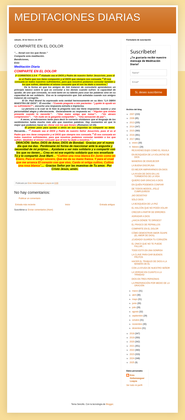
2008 (132, 118)
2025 (132, 362)
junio (134, 303)
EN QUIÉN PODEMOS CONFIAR (148, 184)
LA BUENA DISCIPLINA (143, 165)
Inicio (67, 204)
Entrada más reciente (25, 204)
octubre (136, 320)
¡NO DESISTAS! (139, 195)
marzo (135, 291)
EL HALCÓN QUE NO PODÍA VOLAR (150, 208)
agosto (135, 311)
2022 (132, 350)
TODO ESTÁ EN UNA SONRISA (147, 250)
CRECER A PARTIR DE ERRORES (148, 212)
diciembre (137, 328)
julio (134, 307)
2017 (132, 139)
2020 (132, 341)
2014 (132, 126)
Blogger (109, 404)
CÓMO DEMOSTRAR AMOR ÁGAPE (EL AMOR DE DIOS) (149, 234)
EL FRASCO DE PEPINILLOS (146, 224)
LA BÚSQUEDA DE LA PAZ (145, 204)
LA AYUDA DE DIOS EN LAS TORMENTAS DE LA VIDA (146, 175)
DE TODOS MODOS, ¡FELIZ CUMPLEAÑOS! (145, 190)
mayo (135, 299)
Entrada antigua (107, 204)
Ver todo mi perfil (134, 385)
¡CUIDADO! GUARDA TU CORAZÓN (149, 239)
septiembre (137, 316)
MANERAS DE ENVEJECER (145, 161)
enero (135, 143)
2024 (132, 358)
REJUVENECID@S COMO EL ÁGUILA (150, 150)
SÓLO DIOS (137, 199)
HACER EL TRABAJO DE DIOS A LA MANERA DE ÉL (149, 262)
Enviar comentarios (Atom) (40, 209)
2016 (132, 135)
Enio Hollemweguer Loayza (137, 378)
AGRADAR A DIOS (141, 216)
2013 (132, 122)
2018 (132, 333)
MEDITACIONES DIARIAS (77, 17)
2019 (132, 337)
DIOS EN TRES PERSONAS (145, 279)
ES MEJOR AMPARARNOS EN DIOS (149, 169)
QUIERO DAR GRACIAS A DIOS (147, 180)
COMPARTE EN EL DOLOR (145, 228)
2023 (132, 354)
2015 (132, 130)
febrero (135, 147)
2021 (132, 346)
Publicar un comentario (30, 198)
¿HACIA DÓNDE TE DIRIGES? (147, 220)
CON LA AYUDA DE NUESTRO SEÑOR (151, 268)
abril (134, 295)
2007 (132, 114)
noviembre (137, 324)
